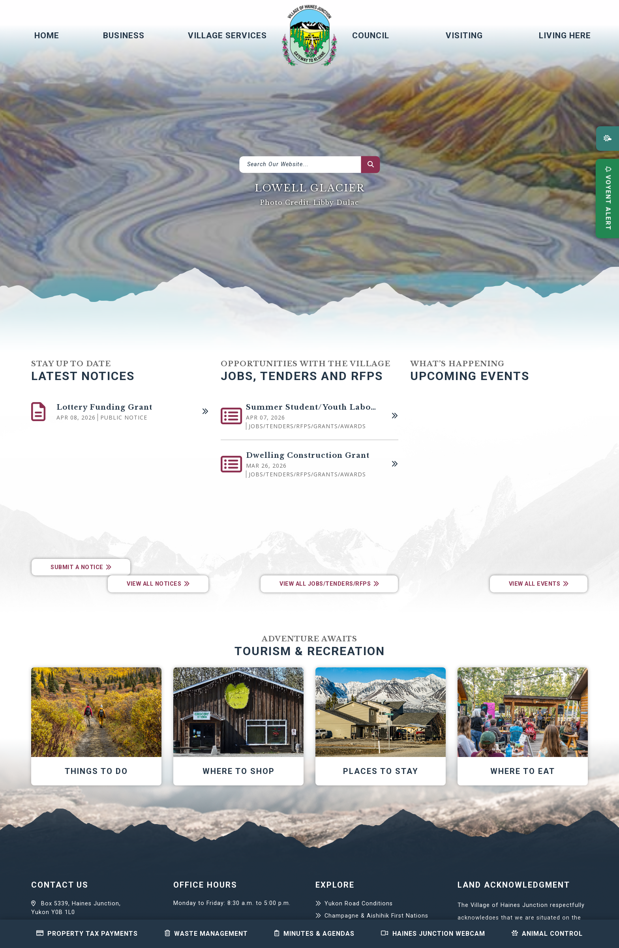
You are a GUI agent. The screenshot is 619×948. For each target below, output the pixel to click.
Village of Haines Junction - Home (310, 35)
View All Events (535, 584)
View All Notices (154, 584)
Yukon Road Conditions (359, 903)
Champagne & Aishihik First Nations (376, 915)
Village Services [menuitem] (227, 35)
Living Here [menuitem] (565, 35)
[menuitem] (43, 35)
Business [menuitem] (123, 35)
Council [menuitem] (370, 35)
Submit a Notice (77, 567)
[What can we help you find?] (309, 164)
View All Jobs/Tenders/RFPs (325, 584)
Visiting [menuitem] (464, 35)
